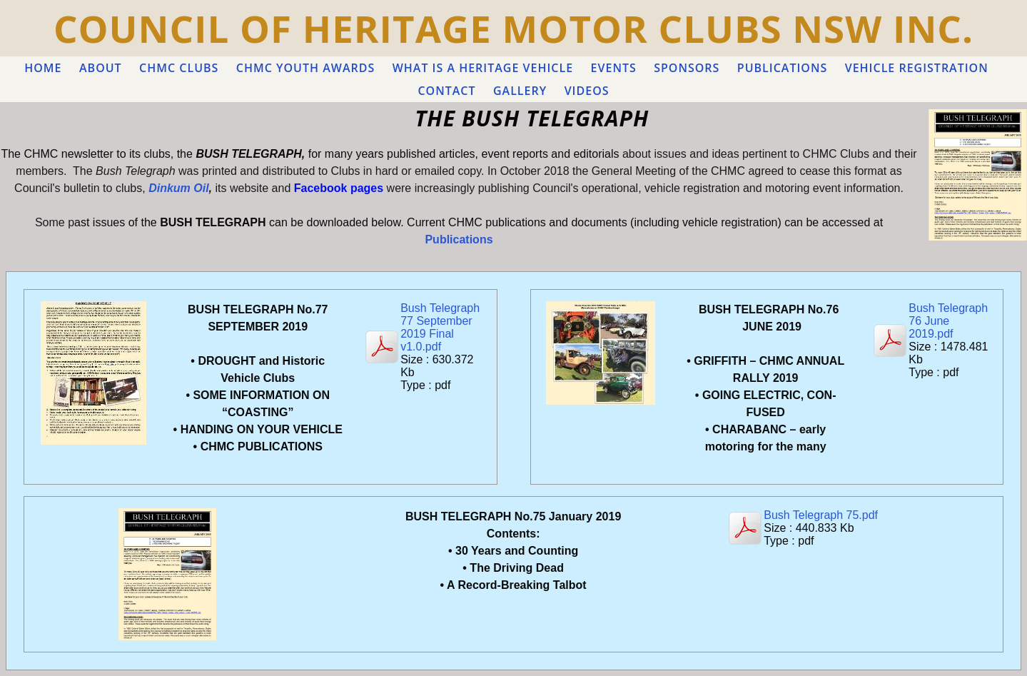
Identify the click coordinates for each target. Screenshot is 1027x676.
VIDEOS (587, 91)
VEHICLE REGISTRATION (916, 68)
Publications (458, 239)
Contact (446, 91)
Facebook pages (338, 188)
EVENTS (614, 68)
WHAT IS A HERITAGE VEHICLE (483, 68)
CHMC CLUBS (178, 68)
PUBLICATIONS (782, 68)
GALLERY (520, 91)
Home (42, 68)
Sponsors (686, 68)
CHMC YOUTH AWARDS (305, 68)
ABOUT (100, 68)
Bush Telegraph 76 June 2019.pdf (948, 321)
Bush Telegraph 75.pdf (821, 515)
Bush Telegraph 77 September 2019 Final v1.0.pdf (440, 327)
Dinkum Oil (178, 188)
